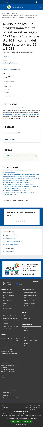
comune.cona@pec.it (8, 349)
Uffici (4, 298)
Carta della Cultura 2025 (9, 172)
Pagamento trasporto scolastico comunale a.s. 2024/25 (18, 192)
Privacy (3, 409)
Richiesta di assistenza (30, 346)
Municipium (32, 407)
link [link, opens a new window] (35, 418)
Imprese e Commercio (29, 300)
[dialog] (21, 418)
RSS (2, 405)
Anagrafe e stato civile (30, 292)
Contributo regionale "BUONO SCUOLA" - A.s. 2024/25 (18, 184)
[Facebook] (34, 285)
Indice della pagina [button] (9, 81)
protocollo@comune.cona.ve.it (11, 115)
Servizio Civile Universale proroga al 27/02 (14, 190)
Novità (8, 13)
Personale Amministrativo (10, 306)
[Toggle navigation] (3, 7)
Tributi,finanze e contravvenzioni (11, 321)
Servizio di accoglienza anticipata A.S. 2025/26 (16, 182)
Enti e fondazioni (7, 300)
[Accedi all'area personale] (37, 2)
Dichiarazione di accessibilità (10, 398)
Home (3, 13)
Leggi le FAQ (27, 343)
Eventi (26, 330)
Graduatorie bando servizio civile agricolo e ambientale (18, 170)
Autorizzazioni (7, 329)
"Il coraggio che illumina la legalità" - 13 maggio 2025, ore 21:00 (20, 186)
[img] (38, 81)
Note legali (6, 395)
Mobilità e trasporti (29, 306)
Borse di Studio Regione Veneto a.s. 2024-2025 (16, 188)
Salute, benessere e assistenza (11, 326)
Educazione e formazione (9, 316)
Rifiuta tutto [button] (27, 421)
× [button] (41, 411)
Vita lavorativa (28, 298)
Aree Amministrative (8, 295)
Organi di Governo (8, 292)
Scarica (31, 159)
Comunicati (27, 318)
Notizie (26, 316)
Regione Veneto (6, 2)
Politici (5, 303)
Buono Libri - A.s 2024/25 (10, 194)
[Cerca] (40, 7)
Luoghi (26, 328)
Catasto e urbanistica (29, 303)
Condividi (6, 56)
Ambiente (5, 323)
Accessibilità (4, 407)
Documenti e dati (7, 308)
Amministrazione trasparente (10, 390)
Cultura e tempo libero (30, 295)
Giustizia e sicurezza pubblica (10, 318)
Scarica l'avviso (21, 107)
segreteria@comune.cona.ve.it (30, 115)
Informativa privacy (8, 392)
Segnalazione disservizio (30, 340)
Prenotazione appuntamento (31, 338)
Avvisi (13, 13)
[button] (21, 424)
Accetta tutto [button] (15, 421)
